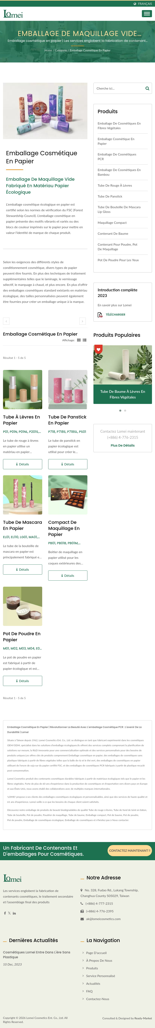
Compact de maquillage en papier (64, 528)
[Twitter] (9, 913)
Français (145, 3)
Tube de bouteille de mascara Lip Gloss (119, 209)
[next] (82, 321)
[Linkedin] (14, 913)
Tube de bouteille (16, 815)
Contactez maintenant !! (129, 850)
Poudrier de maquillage (55, 815)
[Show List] (84, 340)
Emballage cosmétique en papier (90, 50)
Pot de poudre (34, 815)
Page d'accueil (96, 953)
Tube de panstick (110, 196)
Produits (92, 968)
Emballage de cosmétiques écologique (43, 820)
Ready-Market (143, 1018)
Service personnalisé (100, 976)
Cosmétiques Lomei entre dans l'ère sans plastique (36, 954)
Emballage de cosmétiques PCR (117, 156)
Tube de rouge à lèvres (115, 185)
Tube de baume (76, 815)
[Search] (118, 88)
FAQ (89, 991)
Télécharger (111, 314)
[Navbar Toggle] (147, 13)
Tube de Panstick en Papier (67, 420)
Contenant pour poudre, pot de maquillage (117, 246)
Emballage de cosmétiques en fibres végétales (119, 125)
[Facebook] (5, 913)
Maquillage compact (112, 222)
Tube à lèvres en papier (21, 420)
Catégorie (61, 50)
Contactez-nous (97, 999)
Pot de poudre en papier (22, 637)
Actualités (93, 983)
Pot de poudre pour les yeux (118, 260)
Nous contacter (120, 820)
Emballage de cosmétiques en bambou (119, 172)
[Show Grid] (79, 340)
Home (48, 50)
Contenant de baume (113, 233)
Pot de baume (114, 815)
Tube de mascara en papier (22, 525)
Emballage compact (96, 815)
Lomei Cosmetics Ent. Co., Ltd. (45, 1018)
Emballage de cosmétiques (79, 820)
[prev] (6, 321)
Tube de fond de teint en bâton (129, 809)
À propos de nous (99, 960)
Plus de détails (123, 445)
